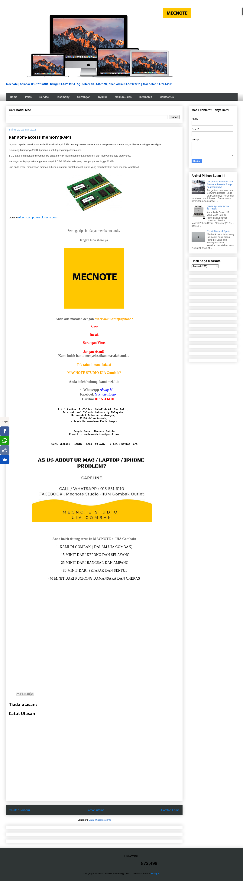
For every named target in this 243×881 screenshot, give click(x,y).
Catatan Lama (170, 810)
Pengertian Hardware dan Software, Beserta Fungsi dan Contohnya (220, 184)
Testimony (63, 96)
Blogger (155, 873)
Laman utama (95, 810)
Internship (145, 96)
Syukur (102, 96)
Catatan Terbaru (19, 810)
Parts (28, 96)
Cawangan (83, 96)
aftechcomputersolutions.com (37, 217)
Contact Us (167, 96)
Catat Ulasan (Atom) (100, 819)
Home (13, 96)
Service (44, 96)
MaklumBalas (123, 96)
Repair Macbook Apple (218, 231)
